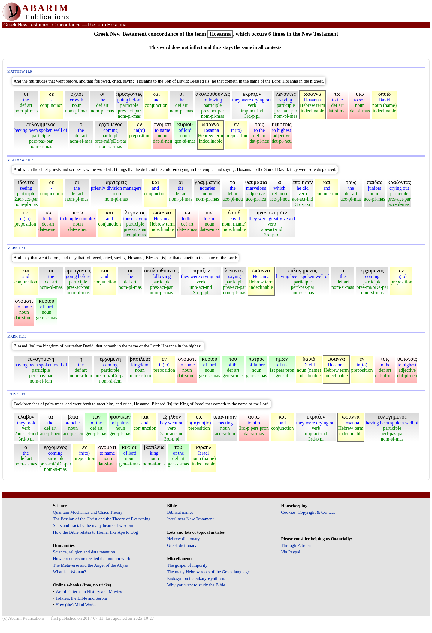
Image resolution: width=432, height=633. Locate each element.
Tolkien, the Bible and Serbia (81, 598)
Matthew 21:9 (19, 72)
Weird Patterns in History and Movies (89, 591)
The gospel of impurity (187, 565)
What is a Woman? (69, 571)
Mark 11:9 (16, 248)
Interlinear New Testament (190, 518)
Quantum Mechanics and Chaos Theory (88, 512)
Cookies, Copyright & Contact (308, 512)
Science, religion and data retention (84, 552)
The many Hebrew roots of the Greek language (208, 571)
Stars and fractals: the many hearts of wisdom (93, 525)
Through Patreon (296, 545)
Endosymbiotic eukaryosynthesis (196, 578)
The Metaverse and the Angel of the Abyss (90, 565)
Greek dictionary (182, 545)
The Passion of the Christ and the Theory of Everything (101, 518)
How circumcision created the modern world (92, 558)
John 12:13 (16, 394)
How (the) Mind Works (76, 604)
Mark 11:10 (16, 336)
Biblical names (180, 512)
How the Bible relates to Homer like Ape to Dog (95, 532)
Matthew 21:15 (20, 160)
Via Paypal (290, 552)
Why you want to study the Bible (196, 585)
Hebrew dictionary (183, 538)
